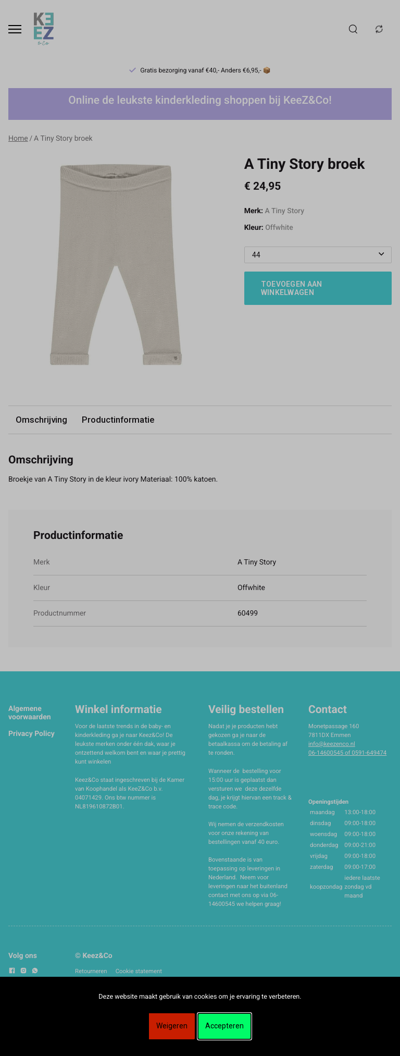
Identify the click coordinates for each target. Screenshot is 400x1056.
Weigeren (172, 1026)
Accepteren (224, 1026)
